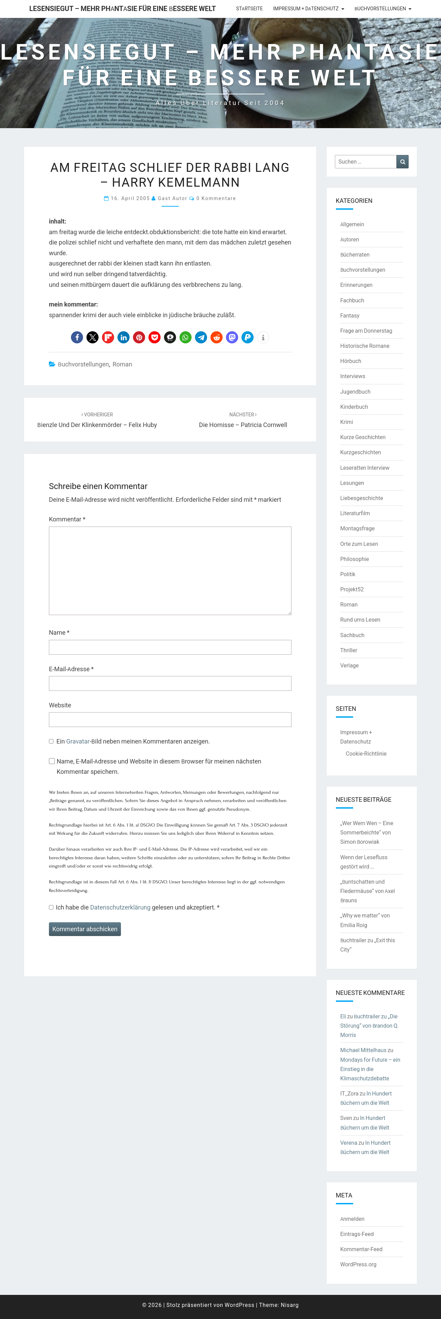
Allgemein (352, 224)
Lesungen (352, 482)
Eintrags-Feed (357, 1233)
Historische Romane (365, 345)
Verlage (349, 665)
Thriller (348, 650)
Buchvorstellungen (380, 9)
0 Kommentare (216, 198)
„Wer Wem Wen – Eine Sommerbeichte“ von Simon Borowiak (366, 832)
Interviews (353, 376)
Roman (122, 364)
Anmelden (352, 1218)
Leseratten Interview (365, 467)
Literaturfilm (355, 513)
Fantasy (350, 315)
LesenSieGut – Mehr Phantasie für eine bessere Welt (122, 8)
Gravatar (78, 741)
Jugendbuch (355, 391)
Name (59, 632)
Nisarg (290, 1304)
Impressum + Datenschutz (306, 9)
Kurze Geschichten (363, 437)
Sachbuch (352, 635)
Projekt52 (352, 589)
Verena (349, 1142)
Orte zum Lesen (359, 543)
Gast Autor (172, 198)
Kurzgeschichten (360, 452)
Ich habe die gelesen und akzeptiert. (134, 907)
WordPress (240, 1304)
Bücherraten (355, 254)
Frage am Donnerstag (366, 330)
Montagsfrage (357, 528)
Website (60, 705)
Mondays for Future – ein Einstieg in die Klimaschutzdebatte (370, 1069)
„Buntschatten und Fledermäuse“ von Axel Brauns (367, 891)
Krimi (346, 421)
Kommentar (67, 519)
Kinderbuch (354, 406)
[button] (77, 337)
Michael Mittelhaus (363, 1050)
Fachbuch (352, 300)
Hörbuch (350, 360)
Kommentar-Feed (361, 1249)
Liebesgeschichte (361, 498)
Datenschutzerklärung (121, 907)
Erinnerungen (356, 284)
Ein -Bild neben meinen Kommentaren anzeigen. (133, 741)
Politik (348, 574)
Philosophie (354, 558)
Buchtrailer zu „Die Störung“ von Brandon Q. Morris (369, 1025)
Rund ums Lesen (360, 619)
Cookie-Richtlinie (366, 753)
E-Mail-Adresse (71, 669)
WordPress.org (358, 1264)
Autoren (349, 239)
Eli (343, 1016)
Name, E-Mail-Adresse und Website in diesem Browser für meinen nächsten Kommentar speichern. (159, 766)
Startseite (249, 9)
